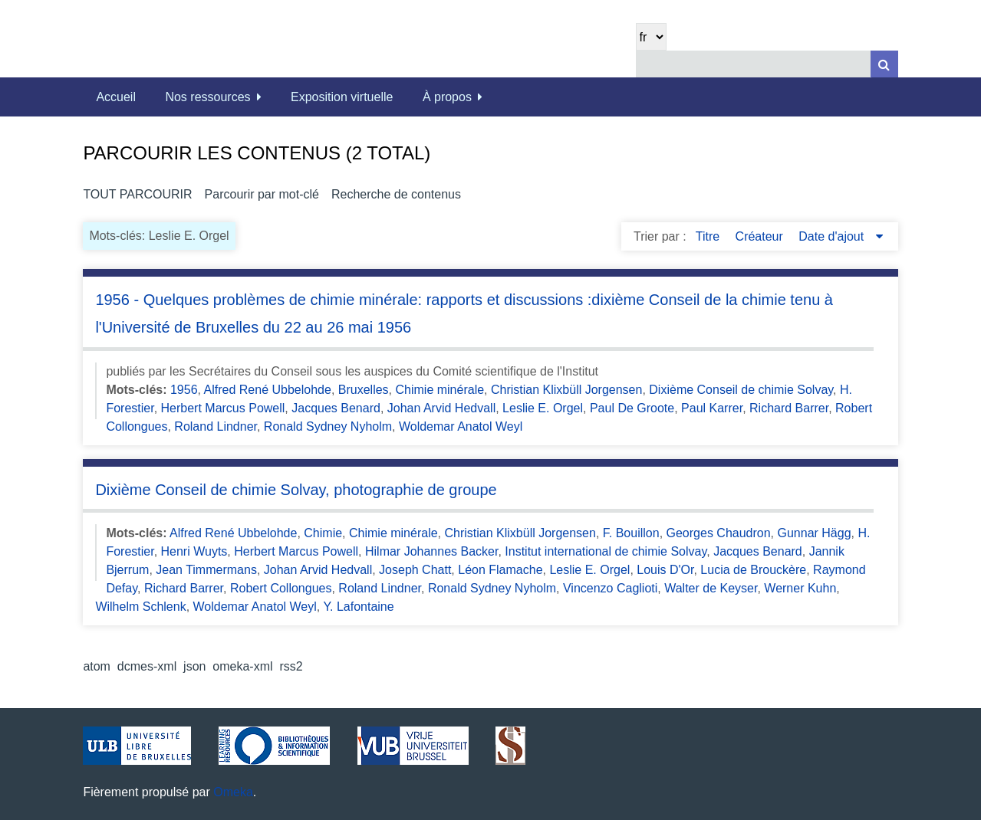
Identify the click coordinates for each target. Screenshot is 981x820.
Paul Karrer (711, 408)
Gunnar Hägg (814, 533)
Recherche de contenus (396, 194)
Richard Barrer (788, 408)
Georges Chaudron (719, 533)
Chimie (323, 533)
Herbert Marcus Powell (223, 408)
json (194, 666)
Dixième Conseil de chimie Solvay (741, 389)
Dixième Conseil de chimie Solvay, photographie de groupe (295, 489)
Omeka (233, 792)
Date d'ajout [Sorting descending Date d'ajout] (832, 236)
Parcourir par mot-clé (262, 194)
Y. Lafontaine (358, 606)
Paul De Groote (632, 408)
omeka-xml (242, 666)
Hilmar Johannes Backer (431, 551)
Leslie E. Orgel (542, 408)
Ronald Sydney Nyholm (328, 426)
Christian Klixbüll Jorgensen (566, 389)
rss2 (290, 666)
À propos (447, 96)
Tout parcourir (137, 194)
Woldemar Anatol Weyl (460, 426)
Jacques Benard (335, 408)
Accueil (116, 96)
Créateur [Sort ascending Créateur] (761, 236)
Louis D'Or (665, 569)
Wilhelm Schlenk (140, 606)
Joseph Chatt (415, 569)
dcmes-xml (146, 666)
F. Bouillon (631, 533)
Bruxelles (363, 389)
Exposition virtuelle (342, 96)
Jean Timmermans (206, 569)
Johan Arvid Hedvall (441, 408)
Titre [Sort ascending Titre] (709, 236)
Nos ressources (207, 96)
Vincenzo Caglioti (610, 588)
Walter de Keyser (710, 588)
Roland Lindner (215, 426)
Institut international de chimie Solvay (605, 551)
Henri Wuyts (194, 551)
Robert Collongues (281, 588)
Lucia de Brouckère (753, 569)
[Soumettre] (884, 64)
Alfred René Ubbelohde (267, 389)
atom (96, 666)
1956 (184, 389)
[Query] (767, 64)
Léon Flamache (500, 569)
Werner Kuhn (800, 588)
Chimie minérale (440, 389)
